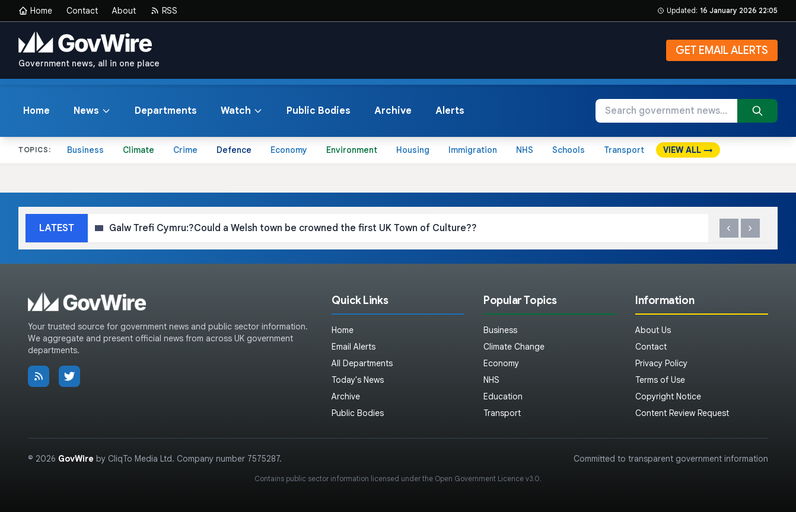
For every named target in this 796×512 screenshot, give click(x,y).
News (92, 111)
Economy (288, 150)
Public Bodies (318, 111)
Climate (138, 150)
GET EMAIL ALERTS (722, 50)
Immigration (472, 150)
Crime (185, 150)
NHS (524, 150)
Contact (82, 10)
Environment (351, 150)
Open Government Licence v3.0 (487, 478)
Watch (242, 111)
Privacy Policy (661, 363)
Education (503, 396)
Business (85, 150)
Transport (624, 150)
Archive (393, 111)
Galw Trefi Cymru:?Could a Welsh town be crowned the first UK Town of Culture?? (289, 228)
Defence (233, 150)
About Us (653, 330)
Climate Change (514, 346)
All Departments (362, 363)
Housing (412, 150)
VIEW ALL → (688, 150)
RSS (163, 10)
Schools (568, 150)
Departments (166, 111)
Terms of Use (660, 380)
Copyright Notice (668, 396)
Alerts (449, 111)
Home (35, 10)
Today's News (358, 380)
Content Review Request (682, 413)
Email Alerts (353, 346)
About (124, 10)
